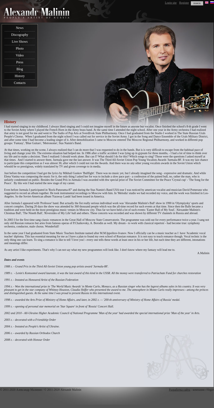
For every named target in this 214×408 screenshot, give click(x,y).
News (19, 28)
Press (19, 62)
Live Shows (20, 41)
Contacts (20, 83)
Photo (20, 48)
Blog (19, 69)
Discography (19, 34)
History (20, 76)
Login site (170, 2)
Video (20, 55)
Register (184, 2)
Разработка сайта (179, 389)
